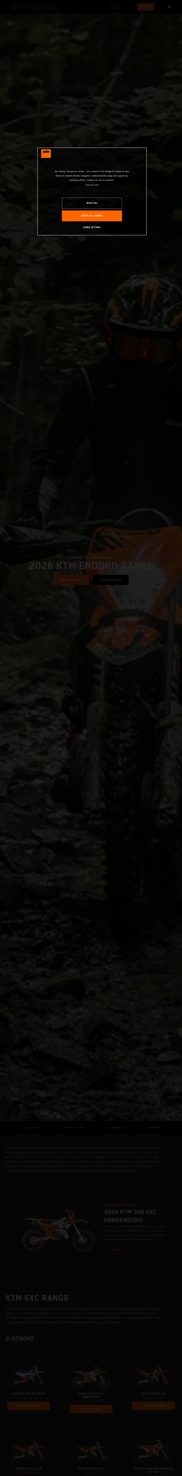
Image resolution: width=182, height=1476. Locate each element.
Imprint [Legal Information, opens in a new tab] (96, 184)
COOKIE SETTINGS (92, 227)
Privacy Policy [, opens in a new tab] (90, 184)
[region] (92, 191)
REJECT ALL (92, 203)
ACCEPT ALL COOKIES (91, 216)
